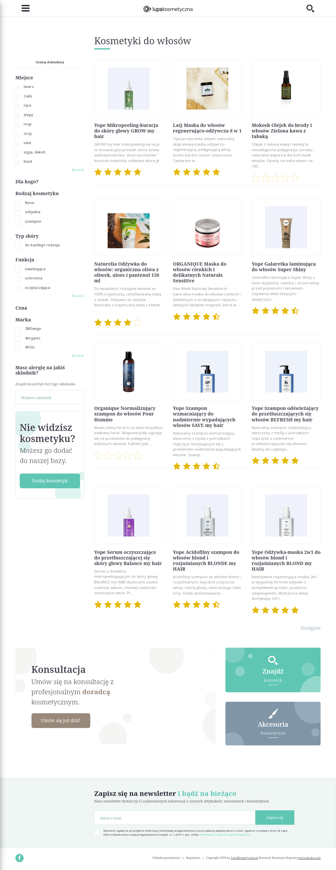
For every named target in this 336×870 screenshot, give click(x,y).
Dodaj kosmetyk (50, 480)
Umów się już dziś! (62, 721)
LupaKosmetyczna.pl (244, 858)
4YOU (30, 347)
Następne (311, 628)
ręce (27, 105)
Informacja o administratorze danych (225, 834)
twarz (29, 86)
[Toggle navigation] (22, 8)
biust (28, 161)
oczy (28, 133)
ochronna (33, 277)
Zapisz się (274, 817)
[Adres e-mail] (175, 817)
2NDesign (33, 328)
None (29, 202)
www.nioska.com (309, 858)
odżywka (32, 211)
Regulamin (193, 858)
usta (27, 142)
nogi (28, 123)
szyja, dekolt (34, 152)
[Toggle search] (313, 8)
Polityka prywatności (166, 858)
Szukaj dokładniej (50, 62)
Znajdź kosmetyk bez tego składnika (45, 383)
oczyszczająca (37, 287)
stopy (28, 114)
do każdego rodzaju (42, 244)
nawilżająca (35, 268)
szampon (33, 221)
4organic (33, 337)
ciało (28, 95)
